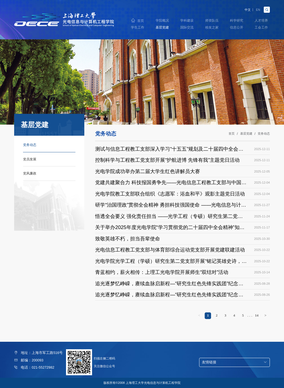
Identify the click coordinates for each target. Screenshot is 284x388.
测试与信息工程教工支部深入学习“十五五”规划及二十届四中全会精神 (169, 149)
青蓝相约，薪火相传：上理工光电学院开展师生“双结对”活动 (161, 272)
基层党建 (162, 27)
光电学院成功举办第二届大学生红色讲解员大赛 (147, 171)
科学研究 (236, 20)
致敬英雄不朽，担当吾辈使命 (127, 238)
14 (256, 315)
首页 (140, 20)
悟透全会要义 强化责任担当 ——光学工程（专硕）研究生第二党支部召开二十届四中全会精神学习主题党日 (169, 217)
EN (257, 9)
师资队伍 (212, 20)
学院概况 (162, 20)
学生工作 (137, 27)
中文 (245, 9)
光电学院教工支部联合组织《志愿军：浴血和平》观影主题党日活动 (170, 194)
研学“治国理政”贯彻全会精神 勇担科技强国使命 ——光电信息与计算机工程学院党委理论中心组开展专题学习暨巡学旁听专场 (170, 205)
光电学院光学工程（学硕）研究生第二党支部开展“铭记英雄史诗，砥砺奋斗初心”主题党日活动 (171, 262)
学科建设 (187, 20)
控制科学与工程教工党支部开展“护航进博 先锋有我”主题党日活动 (167, 160)
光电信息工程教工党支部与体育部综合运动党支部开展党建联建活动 (170, 250)
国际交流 (187, 27)
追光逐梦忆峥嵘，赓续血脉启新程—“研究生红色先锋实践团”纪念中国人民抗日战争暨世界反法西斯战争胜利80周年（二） (169, 284)
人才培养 (261, 20)
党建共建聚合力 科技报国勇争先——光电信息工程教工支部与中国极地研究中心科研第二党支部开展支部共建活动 (170, 183)
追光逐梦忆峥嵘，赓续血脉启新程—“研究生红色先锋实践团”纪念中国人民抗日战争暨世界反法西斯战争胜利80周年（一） (169, 295)
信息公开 (236, 27)
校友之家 (212, 27)
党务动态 (264, 133)
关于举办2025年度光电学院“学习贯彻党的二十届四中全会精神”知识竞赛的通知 (169, 228)
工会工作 (261, 27)
